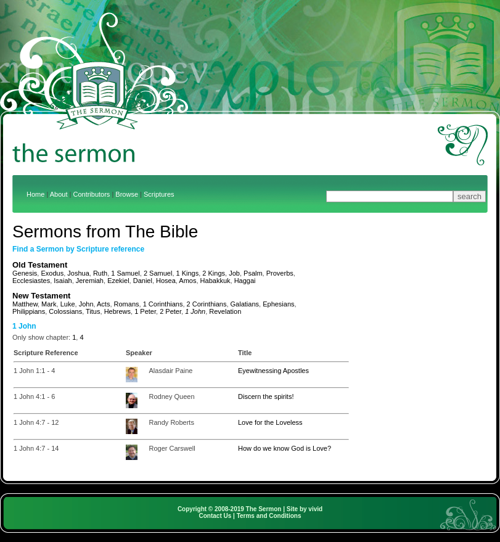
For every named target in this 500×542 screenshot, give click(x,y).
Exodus (52, 273)
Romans (126, 304)
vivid (315, 509)
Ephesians (278, 304)
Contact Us (215, 515)
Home (35, 194)
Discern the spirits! (265, 396)
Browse (126, 194)
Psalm (253, 273)
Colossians (65, 311)
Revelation (225, 311)
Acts (103, 304)
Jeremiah (90, 280)
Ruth (100, 273)
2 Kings (213, 273)
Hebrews (117, 311)
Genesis (24, 273)
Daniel (142, 280)
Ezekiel (118, 280)
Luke (67, 304)
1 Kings (187, 273)
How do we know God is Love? (284, 448)
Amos (187, 280)
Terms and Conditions (269, 515)
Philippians (28, 311)
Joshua (78, 273)
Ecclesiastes (31, 280)
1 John (195, 311)
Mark (48, 304)
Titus (93, 311)
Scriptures (159, 194)
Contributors (91, 194)
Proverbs (279, 273)
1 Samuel (125, 273)
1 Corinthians (163, 304)
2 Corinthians (207, 304)
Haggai (245, 280)
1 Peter (145, 311)
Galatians (245, 304)
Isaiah (63, 280)
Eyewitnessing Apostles (273, 370)
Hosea (166, 280)
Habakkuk (215, 280)
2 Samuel (158, 273)
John (86, 304)
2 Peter (170, 311)
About (59, 194)
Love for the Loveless (270, 422)
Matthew (25, 304)
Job (234, 273)
